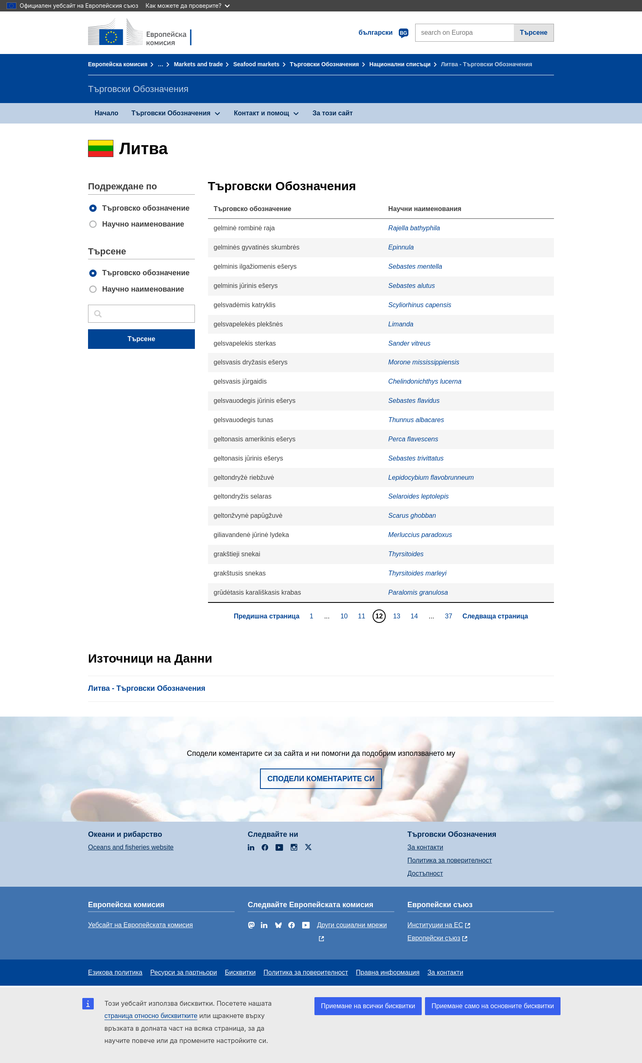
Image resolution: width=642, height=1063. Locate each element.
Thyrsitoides (405, 554)
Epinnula (401, 247)
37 (449, 616)
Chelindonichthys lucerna (424, 381)
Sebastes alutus (411, 285)
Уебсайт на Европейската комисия (140, 924)
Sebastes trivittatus (415, 458)
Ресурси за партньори (183, 972)
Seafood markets (256, 64)
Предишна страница (266, 616)
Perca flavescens (413, 439)
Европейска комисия (117, 64)
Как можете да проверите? (188, 5)
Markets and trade (198, 64)
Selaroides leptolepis (418, 496)
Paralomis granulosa (418, 592)
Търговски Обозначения (324, 64)
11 (362, 616)
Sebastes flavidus (413, 400)
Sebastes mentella (415, 266)
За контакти (425, 847)
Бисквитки (240, 972)
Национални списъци (400, 64)
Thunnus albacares (416, 419)
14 (415, 616)
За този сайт (332, 113)
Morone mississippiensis (423, 362)
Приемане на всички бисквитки (368, 1005)
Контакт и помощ (261, 113)
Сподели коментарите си (321, 779)
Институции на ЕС (435, 924)
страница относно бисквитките (150, 1015)
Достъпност (425, 873)
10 (345, 616)
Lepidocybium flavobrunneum (431, 477)
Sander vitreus (409, 343)
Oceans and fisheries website (131, 847)
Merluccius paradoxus (420, 534)
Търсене (534, 32)
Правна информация (387, 972)
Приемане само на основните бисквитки (493, 1005)
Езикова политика (115, 972)
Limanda (400, 324)
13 (397, 616)
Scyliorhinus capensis (419, 304)
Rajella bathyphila (414, 228)
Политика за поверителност (449, 860)
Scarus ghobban (412, 515)
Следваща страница (495, 616)
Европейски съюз (433, 938)
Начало (106, 113)
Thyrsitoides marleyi (417, 573)
